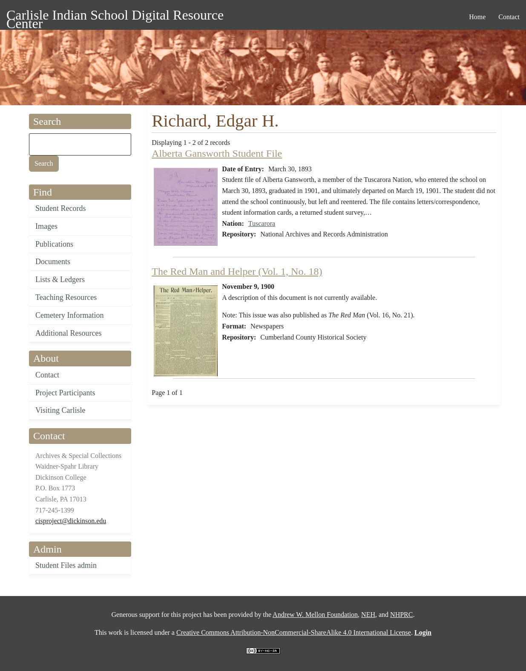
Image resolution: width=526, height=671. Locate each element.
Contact (47, 375)
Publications (54, 244)
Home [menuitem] (477, 16)
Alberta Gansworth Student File (217, 153)
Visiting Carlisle (60, 410)
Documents (52, 261)
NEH (368, 614)
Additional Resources (68, 333)
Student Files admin (66, 565)
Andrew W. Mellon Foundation (315, 614)
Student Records (60, 208)
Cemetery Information (69, 315)
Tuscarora (261, 223)
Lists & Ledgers (60, 279)
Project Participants (65, 393)
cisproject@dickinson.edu (70, 520)
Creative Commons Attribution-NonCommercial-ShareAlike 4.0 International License (293, 632)
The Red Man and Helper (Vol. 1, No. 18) (237, 271)
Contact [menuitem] (509, 16)
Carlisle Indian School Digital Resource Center (115, 16)
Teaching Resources (66, 297)
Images (46, 226)
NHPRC (401, 614)
